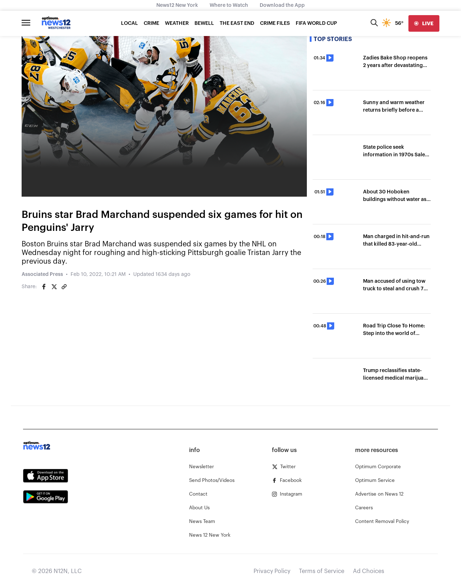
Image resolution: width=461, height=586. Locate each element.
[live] (423, 23)
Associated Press (42, 274)
